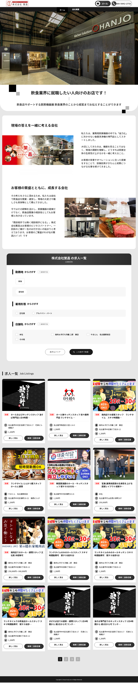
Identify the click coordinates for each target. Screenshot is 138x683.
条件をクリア (55, 352)
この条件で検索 (82, 352)
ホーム (62, 10)
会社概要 (75, 9)
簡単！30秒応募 (34, 438)
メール (105, 3)
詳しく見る (13, 438)
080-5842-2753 (123, 3)
